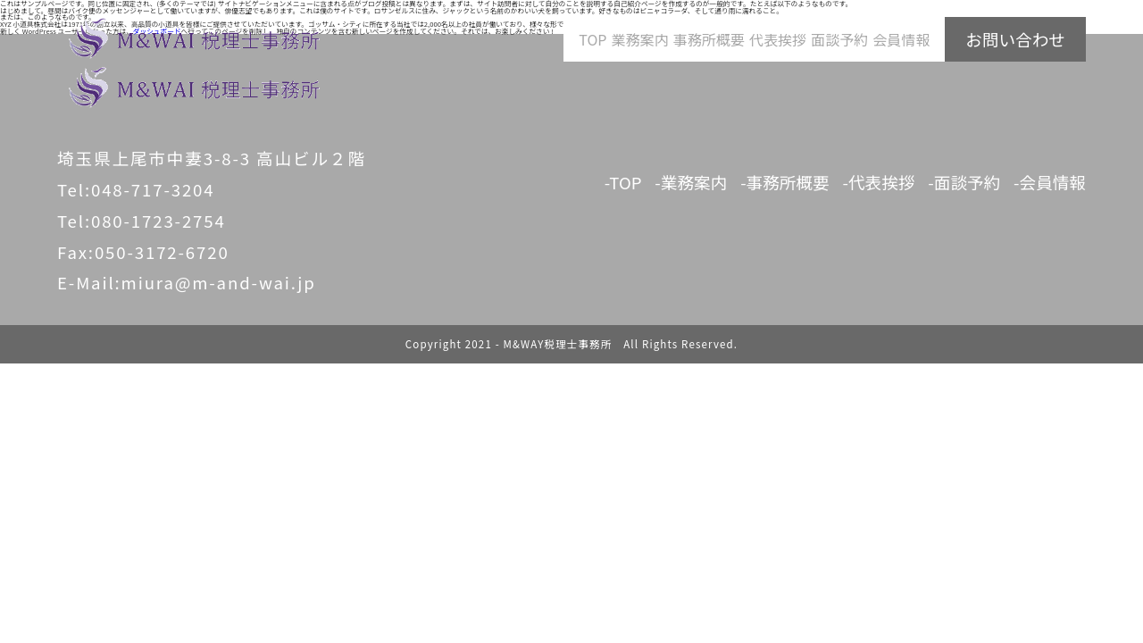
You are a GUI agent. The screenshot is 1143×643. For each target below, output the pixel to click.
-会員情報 (1050, 182)
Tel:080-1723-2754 (141, 220)
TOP (592, 39)
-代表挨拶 (879, 182)
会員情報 (901, 39)
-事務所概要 (785, 182)
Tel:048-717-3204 (136, 189)
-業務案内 (691, 182)
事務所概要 (709, 39)
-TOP (623, 182)
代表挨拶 (777, 39)
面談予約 (839, 39)
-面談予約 (964, 182)
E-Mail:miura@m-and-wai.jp (186, 282)
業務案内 (640, 39)
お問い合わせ (1015, 39)
